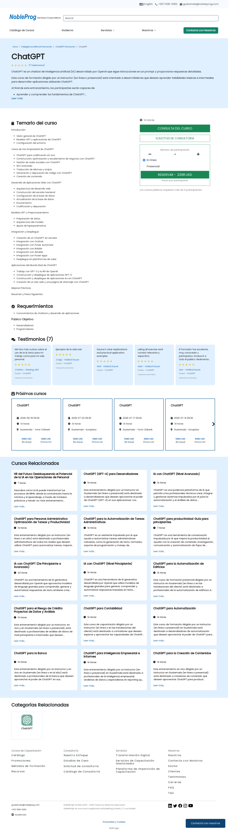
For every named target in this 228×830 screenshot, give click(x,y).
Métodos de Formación (28, 766)
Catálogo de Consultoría (82, 771)
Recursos (18, 771)
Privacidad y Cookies (114, 822)
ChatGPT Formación (65, 46)
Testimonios (177, 777)
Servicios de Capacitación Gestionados (135, 762)
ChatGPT (83, 46)
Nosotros (148, 30)
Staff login (114, 828)
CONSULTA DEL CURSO (175, 128)
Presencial (153, 166)
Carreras (174, 782)
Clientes (174, 771)
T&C (171, 793)
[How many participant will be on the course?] (175, 154)
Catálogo (18, 755)
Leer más (17, 98)
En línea (151, 160)
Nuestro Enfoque (76, 755)
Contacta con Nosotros (200, 30)
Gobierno (67, 30)
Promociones (21, 760)
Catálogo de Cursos (22, 30)
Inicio (15, 46)
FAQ (171, 787)
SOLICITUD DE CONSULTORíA (175, 138)
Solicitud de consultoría (81, 766)
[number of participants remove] (151, 154)
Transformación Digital (133, 755)
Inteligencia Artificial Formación (36, 46)
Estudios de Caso (76, 760)
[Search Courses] (140, 18)
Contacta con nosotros (205, 823)
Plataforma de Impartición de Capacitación (138, 770)
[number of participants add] (199, 154)
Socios (173, 766)
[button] (213, 424)
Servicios (106, 30)
